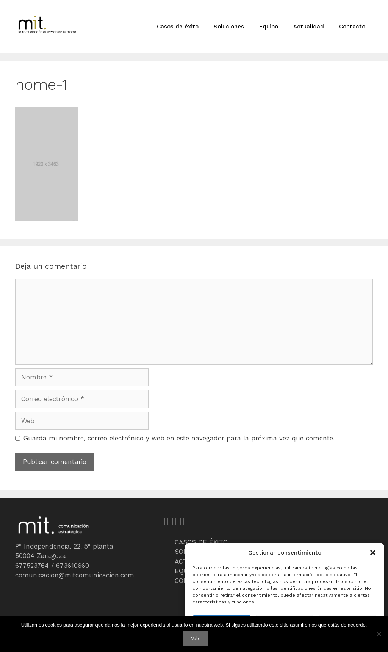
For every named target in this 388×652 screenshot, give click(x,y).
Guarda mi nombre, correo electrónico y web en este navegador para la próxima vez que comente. (179, 438)
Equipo (268, 26)
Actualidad (308, 26)
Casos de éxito (178, 26)
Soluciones (229, 26)
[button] (373, 552)
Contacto (352, 26)
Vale (196, 638)
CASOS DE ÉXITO (201, 542)
